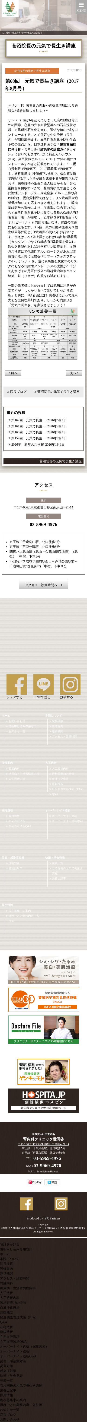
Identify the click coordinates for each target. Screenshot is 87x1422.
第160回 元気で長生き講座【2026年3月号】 (28, 432)
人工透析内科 (17, 779)
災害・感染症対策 (13, 857)
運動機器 (57, 784)
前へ (13, 373)
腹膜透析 (14, 816)
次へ (74, 373)
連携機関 (57, 731)
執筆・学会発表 (55, 857)
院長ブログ (18, 392)
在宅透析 (7, 810)
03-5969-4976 (43, 524)
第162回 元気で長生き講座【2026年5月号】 (28, 420)
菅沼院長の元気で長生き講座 (58, 392)
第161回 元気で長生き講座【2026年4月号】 (28, 426)
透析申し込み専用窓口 (22, 726)
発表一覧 (57, 863)
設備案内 (57, 726)
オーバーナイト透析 (57, 810)
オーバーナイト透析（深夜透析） (24, 1346)
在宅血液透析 (17, 821)
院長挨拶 (57, 721)
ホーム (6, 715)
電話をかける (9, 1244)
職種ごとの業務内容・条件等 (24, 918)
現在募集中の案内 (20, 910)
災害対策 (14, 863)
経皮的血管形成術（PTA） (68, 789)
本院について (53, 715)
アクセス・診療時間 (64, 736)
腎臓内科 (14, 768)
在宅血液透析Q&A (20, 826)
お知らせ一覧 (17, 731)
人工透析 (50, 763)
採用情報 (7, 905)
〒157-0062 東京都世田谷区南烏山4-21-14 (43, 507)
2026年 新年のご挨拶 (27, 444)
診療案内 (7, 763)
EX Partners (52, 1218)
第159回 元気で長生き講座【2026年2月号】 (28, 438)
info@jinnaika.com (48, 1171)
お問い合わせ (17, 721)
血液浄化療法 (60, 779)
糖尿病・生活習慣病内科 (24, 773)
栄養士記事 (59, 878)
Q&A (55, 794)
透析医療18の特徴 (63, 773)
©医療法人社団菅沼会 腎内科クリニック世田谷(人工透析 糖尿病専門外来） (43, 1228)
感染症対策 (16, 868)
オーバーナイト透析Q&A (67, 821)
